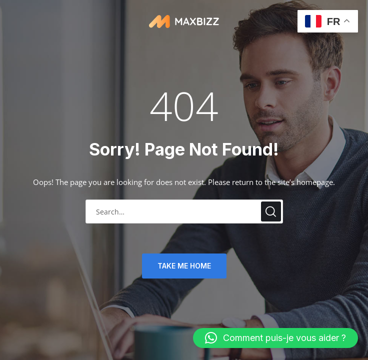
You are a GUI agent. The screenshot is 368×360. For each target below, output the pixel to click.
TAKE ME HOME (184, 266)
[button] (275, 338)
